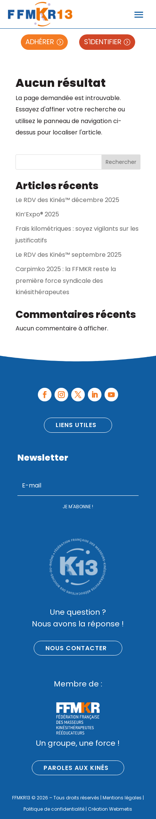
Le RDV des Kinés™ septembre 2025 (69, 254)
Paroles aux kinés (76, 767)
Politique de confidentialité (53, 809)
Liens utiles (76, 425)
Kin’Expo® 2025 (37, 214)
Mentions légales (122, 797)
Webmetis (120, 809)
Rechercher (121, 162)
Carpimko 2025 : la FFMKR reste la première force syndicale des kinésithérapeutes (66, 280)
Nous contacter (76, 648)
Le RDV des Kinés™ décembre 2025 (67, 200)
